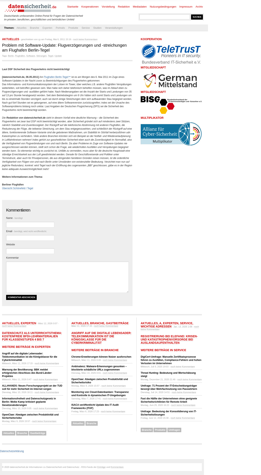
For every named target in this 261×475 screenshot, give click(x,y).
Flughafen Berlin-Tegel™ (57, 77)
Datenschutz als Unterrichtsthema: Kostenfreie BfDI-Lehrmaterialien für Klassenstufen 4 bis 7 (32, 336)
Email (26, 231)
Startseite (72, 6)
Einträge (101, 467)
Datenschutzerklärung (12, 451)
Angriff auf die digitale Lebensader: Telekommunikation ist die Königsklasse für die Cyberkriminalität (29, 356)
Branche (34, 27)
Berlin (11, 56)
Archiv (199, 6)
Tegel (50, 56)
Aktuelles (22, 27)
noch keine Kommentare (85, 39)
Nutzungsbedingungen (163, 6)
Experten (47, 27)
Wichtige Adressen (156, 326)
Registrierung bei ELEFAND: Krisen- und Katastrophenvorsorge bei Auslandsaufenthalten (169, 339)
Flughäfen (20, 56)
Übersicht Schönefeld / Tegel (17, 188)
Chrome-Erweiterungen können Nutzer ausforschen (101, 356)
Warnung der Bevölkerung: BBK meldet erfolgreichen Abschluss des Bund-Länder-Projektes (27, 373)
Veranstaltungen (114, 27)
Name (14, 218)
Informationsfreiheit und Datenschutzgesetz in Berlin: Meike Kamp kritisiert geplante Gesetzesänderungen (29, 402)
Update (58, 56)
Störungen (41, 56)
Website (10, 244)
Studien (97, 27)
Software (30, 56)
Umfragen (174, 430)
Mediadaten (140, 6)
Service (86, 27)
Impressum (185, 6)
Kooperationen (90, 6)
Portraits (60, 27)
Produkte (73, 27)
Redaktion (124, 6)
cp (39, 39)
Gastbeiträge (37, 433)
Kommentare (117, 467)
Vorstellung (108, 6)
